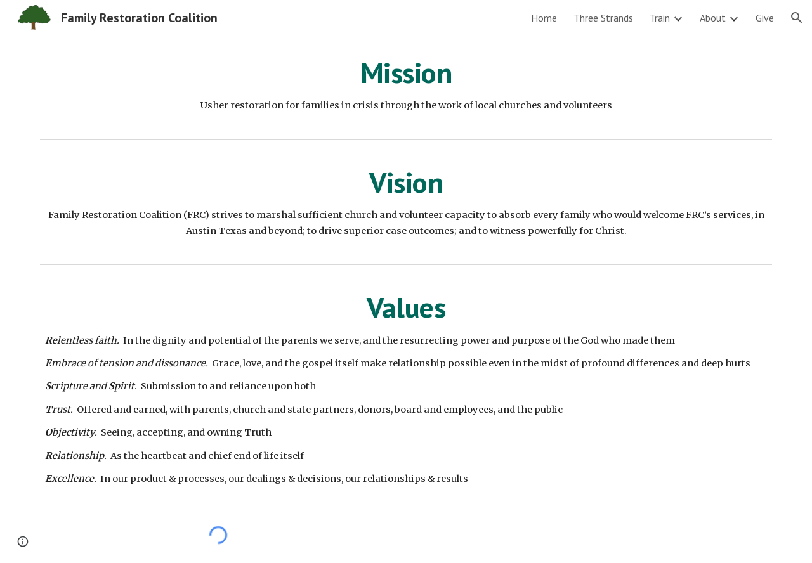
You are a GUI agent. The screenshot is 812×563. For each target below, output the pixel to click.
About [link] (713, 17)
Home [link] (544, 17)
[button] (797, 18)
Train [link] (660, 17)
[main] (406, 85)
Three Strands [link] (603, 17)
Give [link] (765, 17)
